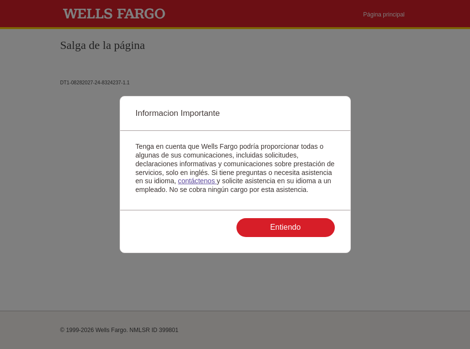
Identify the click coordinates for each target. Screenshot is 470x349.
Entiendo (285, 227)
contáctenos (197, 181)
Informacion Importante (178, 113)
